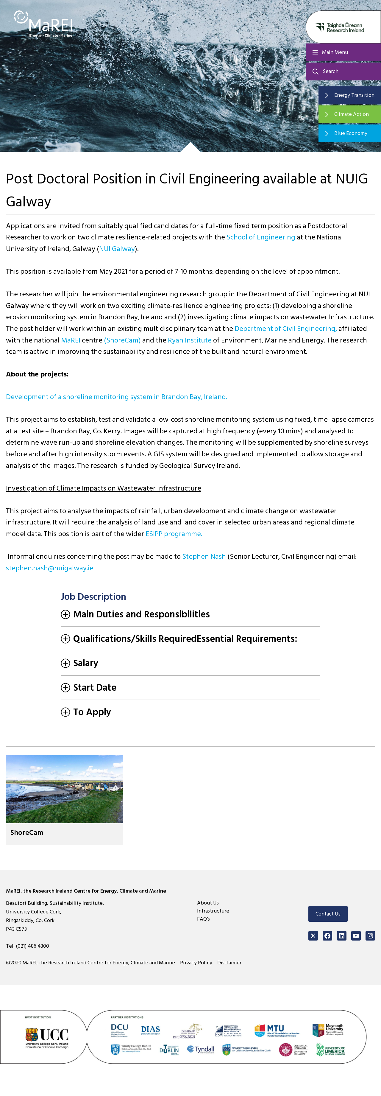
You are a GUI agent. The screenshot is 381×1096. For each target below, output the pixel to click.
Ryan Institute (190, 340)
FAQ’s (203, 919)
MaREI (70, 340)
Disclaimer (229, 962)
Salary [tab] (80, 663)
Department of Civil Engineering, (286, 328)
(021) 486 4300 (32, 946)
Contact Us (328, 914)
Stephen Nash (204, 556)
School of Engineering (261, 237)
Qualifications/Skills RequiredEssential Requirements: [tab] (179, 639)
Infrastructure (213, 911)
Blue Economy (350, 133)
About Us (208, 903)
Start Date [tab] (88, 687)
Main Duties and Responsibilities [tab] (135, 614)
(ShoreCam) (122, 340)
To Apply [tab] (86, 712)
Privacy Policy (196, 962)
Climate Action (351, 114)
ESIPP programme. (174, 534)
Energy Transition (354, 95)
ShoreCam (26, 832)
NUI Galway (117, 249)
